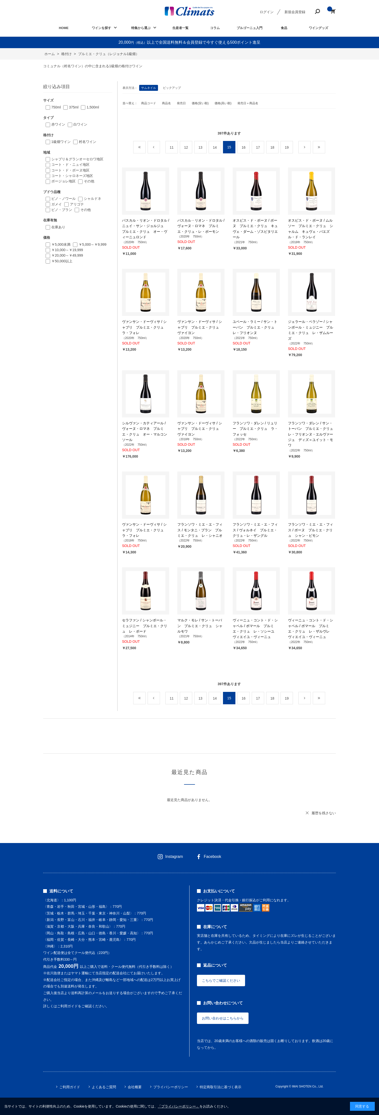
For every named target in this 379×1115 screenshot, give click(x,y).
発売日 (181, 103)
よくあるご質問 (104, 1087)
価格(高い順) (223, 103)
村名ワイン (87, 142)
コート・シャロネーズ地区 (72, 176)
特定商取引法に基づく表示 (220, 1087)
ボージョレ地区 (63, 181)
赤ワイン (58, 124)
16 (244, 147)
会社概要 (135, 1087)
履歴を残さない (324, 813)
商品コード (148, 103)
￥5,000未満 (60, 244)
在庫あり (58, 227)
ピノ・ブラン (61, 210)
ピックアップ (172, 88)
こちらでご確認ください (221, 980)
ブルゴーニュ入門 (249, 28)
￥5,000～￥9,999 (92, 244)
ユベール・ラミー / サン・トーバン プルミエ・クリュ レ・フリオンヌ (255, 327)
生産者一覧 (180, 28)
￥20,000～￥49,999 (67, 255)
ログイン (267, 12)
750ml (56, 107)
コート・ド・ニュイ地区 (70, 165)
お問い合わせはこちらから (223, 1018)
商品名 (166, 103)
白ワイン (80, 124)
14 (215, 147)
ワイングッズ (318, 28)
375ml (73, 107)
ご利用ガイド (69, 1087)
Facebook (212, 856)
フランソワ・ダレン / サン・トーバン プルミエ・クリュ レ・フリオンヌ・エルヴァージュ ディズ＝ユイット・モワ (312, 434)
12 (186, 147)
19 (287, 147)
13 (200, 147)
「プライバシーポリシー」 (178, 1106)
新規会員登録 (294, 12)
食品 (284, 28)
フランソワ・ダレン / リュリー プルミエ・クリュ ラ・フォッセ (255, 428)
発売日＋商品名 (247, 103)
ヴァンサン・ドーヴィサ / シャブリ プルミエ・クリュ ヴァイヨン (199, 327)
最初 (145, 147)
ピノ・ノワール (63, 199)
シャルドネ (92, 199)
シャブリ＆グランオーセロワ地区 (77, 159)
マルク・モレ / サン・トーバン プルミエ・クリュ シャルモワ (199, 625)
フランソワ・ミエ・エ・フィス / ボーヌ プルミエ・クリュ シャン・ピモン (310, 530)
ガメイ (56, 204)
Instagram (174, 856)
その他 (89, 181)
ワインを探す (101, 28)
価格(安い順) (200, 103)
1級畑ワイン (61, 142)
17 (258, 147)
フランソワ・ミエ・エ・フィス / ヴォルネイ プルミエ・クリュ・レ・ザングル (255, 530)
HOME (63, 28)
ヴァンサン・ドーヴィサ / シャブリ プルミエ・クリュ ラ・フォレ (144, 327)
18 (272, 147)
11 (172, 147)
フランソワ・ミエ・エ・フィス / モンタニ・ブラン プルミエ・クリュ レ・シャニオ (199, 530)
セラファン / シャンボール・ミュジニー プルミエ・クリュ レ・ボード (144, 625)
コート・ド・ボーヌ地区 (70, 170)
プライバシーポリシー (170, 1087)
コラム (215, 28)
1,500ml (93, 107)
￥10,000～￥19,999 (67, 250)
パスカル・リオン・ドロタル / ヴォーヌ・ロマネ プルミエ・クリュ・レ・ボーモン (200, 226)
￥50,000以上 (61, 261)
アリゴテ (77, 204)
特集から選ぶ (141, 28)
